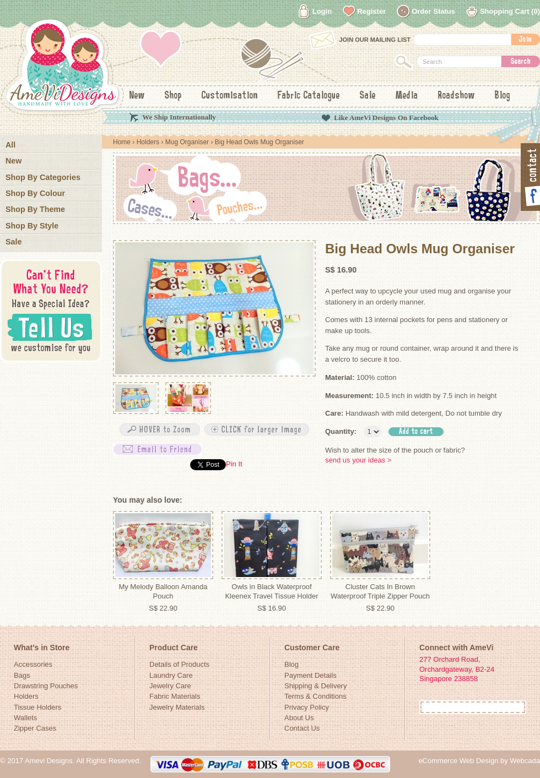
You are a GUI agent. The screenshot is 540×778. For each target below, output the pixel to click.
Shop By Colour (35, 193)
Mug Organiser (188, 142)
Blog (502, 96)
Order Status (433, 11)
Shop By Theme (35, 209)
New (137, 96)
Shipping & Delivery (315, 686)
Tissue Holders (37, 707)
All (10, 144)
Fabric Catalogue (309, 96)
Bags (22, 675)
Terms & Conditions (315, 696)
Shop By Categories (43, 177)
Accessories (33, 664)
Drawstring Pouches (46, 686)
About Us (299, 718)
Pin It (234, 464)
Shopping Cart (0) (510, 11)
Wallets (25, 718)
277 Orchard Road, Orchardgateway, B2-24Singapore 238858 (456, 669)
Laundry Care (171, 675)
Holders (148, 142)
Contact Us (302, 728)
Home (122, 142)
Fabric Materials (174, 696)
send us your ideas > (358, 460)
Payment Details (310, 675)
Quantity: (341, 431)
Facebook (423, 117)
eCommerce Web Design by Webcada (479, 761)
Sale (368, 96)
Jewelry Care (170, 686)
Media (407, 96)
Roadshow (456, 96)
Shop (173, 96)
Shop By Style (32, 225)
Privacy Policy (306, 707)
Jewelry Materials (176, 707)
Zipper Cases (35, 728)
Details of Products (179, 664)
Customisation (230, 96)
